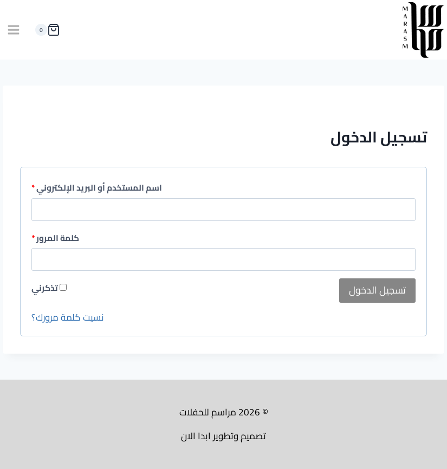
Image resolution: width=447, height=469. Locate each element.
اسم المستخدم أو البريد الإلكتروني (96, 188)
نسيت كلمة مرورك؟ (67, 317)
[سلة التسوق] (45, 29)
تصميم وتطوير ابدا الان (223, 436)
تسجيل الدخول (377, 290)
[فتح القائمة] (14, 30)
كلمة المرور (55, 239)
